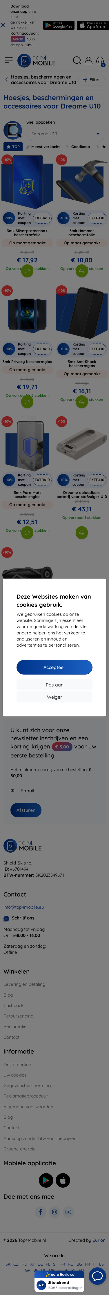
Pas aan (54, 685)
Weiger (54, 697)
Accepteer (54, 667)
